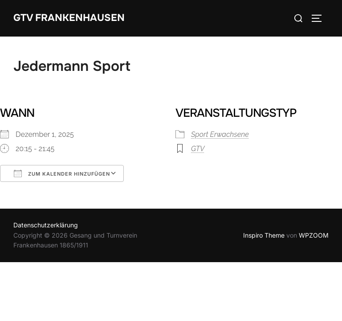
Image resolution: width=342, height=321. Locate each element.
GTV (197, 148)
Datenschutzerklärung (45, 225)
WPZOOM (314, 235)
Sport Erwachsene (220, 134)
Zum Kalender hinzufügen (62, 173)
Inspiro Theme (264, 235)
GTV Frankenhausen (69, 18)
